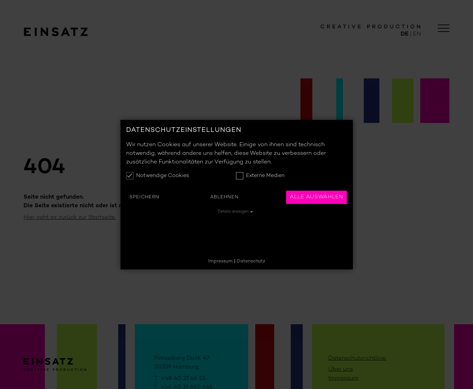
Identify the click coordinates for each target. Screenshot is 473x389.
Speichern (144, 197)
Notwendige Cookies (157, 175)
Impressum (220, 261)
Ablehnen (224, 197)
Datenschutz (251, 261)
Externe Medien (260, 175)
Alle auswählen (316, 197)
